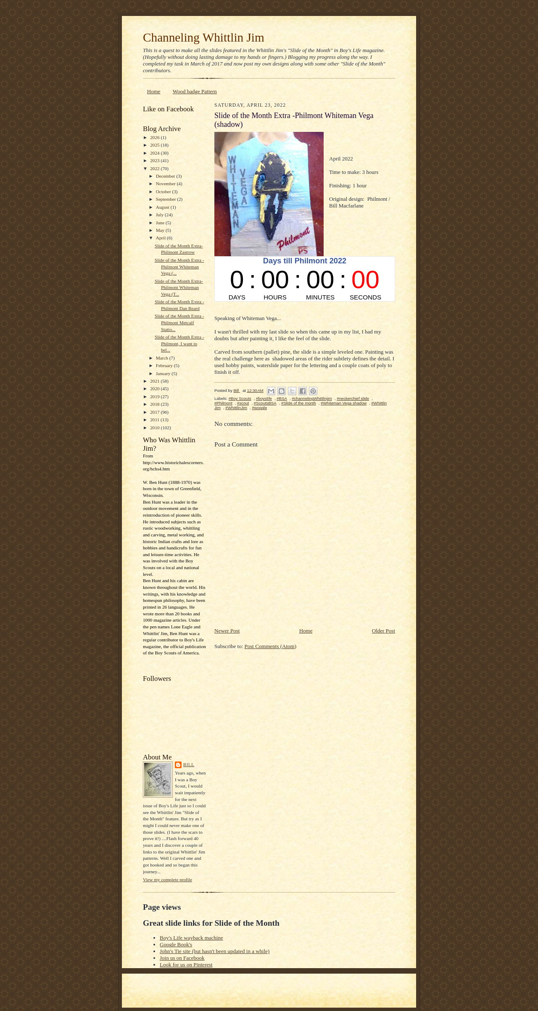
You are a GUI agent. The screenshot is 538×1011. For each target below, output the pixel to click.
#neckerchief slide (353, 398)
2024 (155, 152)
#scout (243, 403)
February (165, 365)
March (162, 357)
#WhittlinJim (236, 407)
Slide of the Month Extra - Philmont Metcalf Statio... (179, 322)
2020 (155, 388)
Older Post (383, 631)
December (166, 176)
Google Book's (176, 944)
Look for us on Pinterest (186, 964)
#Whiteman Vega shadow (344, 403)
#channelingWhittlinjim (312, 398)
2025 (155, 144)
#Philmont (223, 403)
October (164, 191)
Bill (188, 764)
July (160, 214)
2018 (155, 404)
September (166, 199)
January (164, 373)
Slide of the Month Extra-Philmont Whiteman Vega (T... (179, 287)
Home (154, 91)
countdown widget (304, 279)
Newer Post (227, 631)
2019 (155, 396)
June (161, 222)
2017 (155, 412)
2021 (155, 380)
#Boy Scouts (240, 398)
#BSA (282, 398)
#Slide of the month (298, 403)
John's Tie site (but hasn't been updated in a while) (214, 951)
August (163, 207)
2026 (155, 137)
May (161, 230)
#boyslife (264, 398)
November (166, 183)
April (161, 237)
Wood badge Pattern (195, 91)
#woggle (259, 407)
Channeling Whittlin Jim (203, 37)
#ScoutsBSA (265, 403)
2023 (155, 160)
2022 (155, 168)
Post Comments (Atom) (271, 646)
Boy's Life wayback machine (191, 938)
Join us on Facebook (182, 958)
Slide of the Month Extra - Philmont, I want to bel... (179, 343)
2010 (155, 427)
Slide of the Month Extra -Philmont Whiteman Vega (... (179, 266)
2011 (155, 419)
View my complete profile (167, 879)
